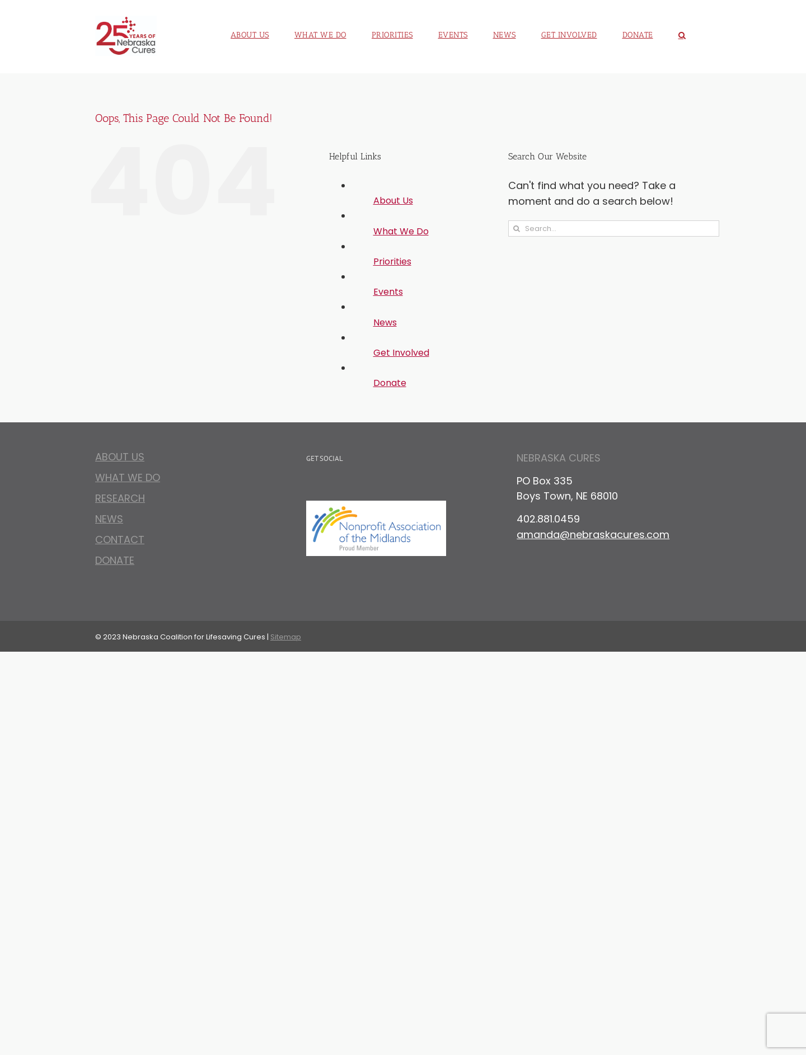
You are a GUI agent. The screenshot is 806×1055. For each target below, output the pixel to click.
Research (120, 498)
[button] (682, 31)
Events (388, 291)
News (385, 322)
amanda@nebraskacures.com (593, 534)
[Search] (516, 228)
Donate (389, 382)
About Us (393, 200)
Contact (119, 540)
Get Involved (401, 352)
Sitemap (285, 637)
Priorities (392, 261)
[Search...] (613, 228)
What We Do (401, 231)
